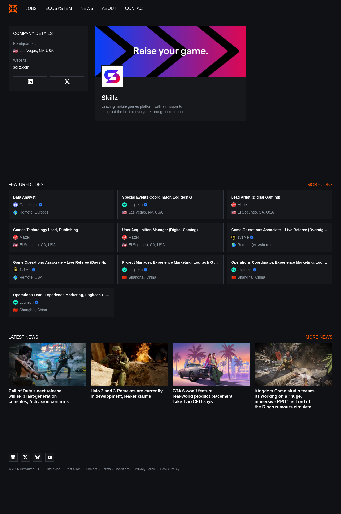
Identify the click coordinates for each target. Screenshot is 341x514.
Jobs (31, 8)
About (109, 8)
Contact (135, 8)
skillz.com (21, 67)
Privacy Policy (145, 469)
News (86, 8)
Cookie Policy (169, 469)
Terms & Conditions (116, 469)
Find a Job (53, 469)
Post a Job (73, 469)
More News (319, 337)
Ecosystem (58, 8)
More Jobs (319, 184)
